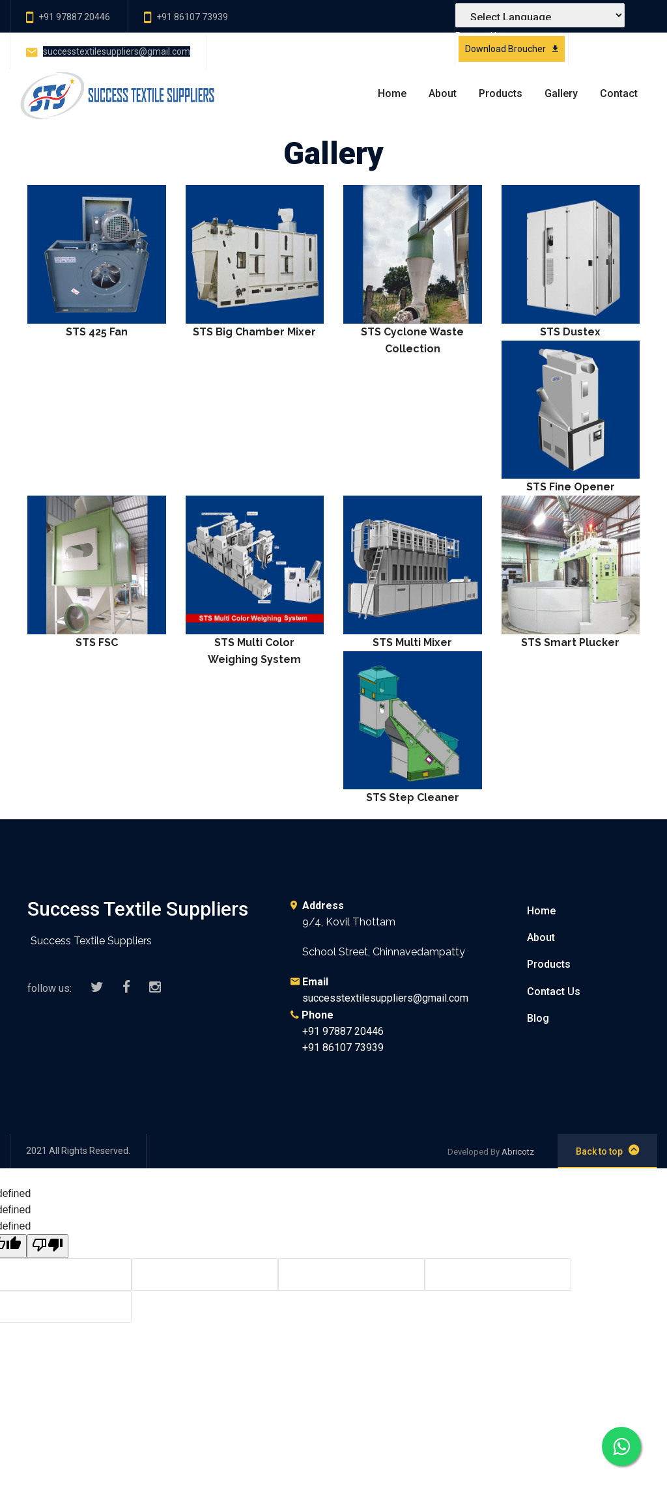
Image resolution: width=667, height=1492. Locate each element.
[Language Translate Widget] (540, 15)
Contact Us (553, 991)
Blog (538, 1018)
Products (500, 93)
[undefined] (47, 1246)
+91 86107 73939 (192, 17)
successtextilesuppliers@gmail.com (116, 51)
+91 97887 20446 (74, 17)
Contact (619, 93)
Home (392, 93)
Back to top (607, 1150)
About (443, 93)
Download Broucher (511, 49)
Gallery (561, 93)
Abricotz (518, 1152)
